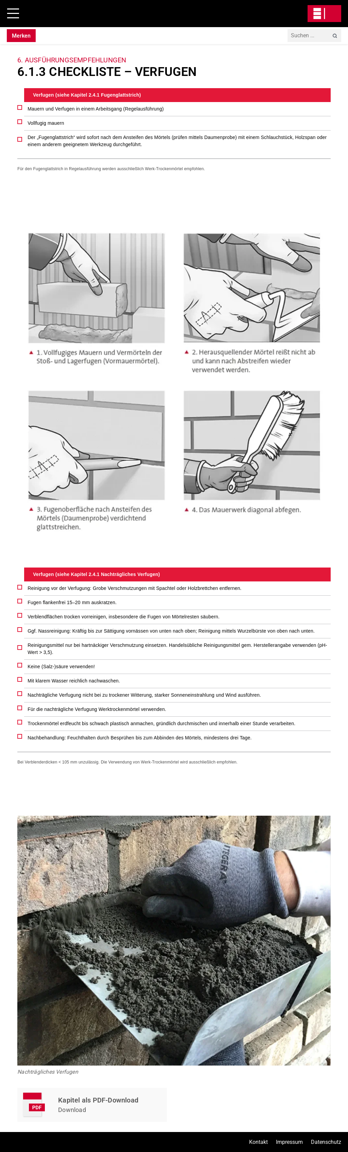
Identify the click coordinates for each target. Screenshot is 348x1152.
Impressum (289, 1142)
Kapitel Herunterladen (92, 1105)
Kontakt (258, 1142)
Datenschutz (326, 1142)
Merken (21, 36)
